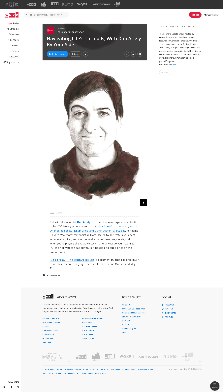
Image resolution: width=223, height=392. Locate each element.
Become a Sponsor (131, 317)
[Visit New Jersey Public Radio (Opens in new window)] (170, 356)
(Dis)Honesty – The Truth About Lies (72, 259)
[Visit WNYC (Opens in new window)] (31, 4)
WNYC (174, 64)
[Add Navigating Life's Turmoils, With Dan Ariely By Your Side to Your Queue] (75, 54)
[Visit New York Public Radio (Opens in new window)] (52, 357)
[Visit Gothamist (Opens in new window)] (43, 4)
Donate (195, 14)
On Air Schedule (51, 318)
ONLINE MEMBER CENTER (133, 313)
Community (48, 334)
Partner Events (50, 330)
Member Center (211, 15)
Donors (126, 321)
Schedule (14, 34)
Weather (47, 342)
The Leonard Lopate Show (70, 31)
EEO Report (74, 373)
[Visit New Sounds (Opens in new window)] (101, 4)
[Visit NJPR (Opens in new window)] (67, 4)
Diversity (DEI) (129, 329)
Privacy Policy (97, 369)
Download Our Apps (93, 318)
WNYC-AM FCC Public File (94, 373)
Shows (15, 45)
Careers (126, 325)
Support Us (11, 62)
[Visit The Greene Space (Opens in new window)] (117, 4)
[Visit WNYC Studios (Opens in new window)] (55, 4)
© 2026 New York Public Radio (58, 369)
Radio (16, 23)
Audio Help (87, 334)
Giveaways (48, 338)
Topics (15, 51)
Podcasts (87, 322)
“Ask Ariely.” (105, 226)
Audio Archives (90, 330)
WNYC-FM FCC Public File (54, 373)
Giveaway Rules (145, 369)
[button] (85, 54)
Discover (14, 56)
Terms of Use (81, 369)
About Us (127, 305)
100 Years (13, 39)
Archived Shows (90, 326)
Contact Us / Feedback (133, 309)
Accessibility (113, 369)
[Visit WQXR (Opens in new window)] (83, 4)
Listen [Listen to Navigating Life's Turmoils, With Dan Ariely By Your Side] (57, 54)
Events (46, 326)
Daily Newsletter (51, 322)
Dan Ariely (83, 222)
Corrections (129, 369)
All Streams (13, 28)
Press (125, 333)
